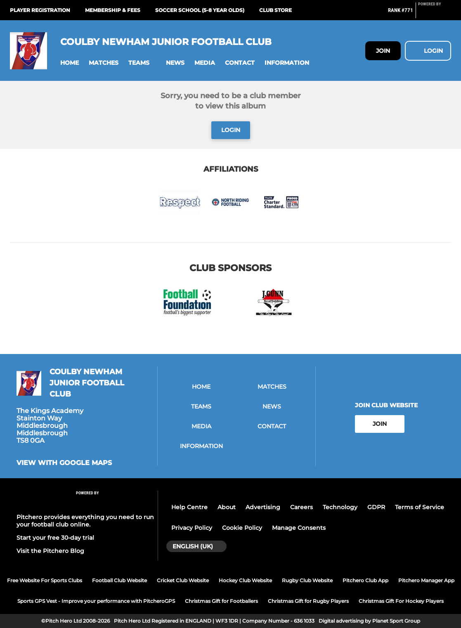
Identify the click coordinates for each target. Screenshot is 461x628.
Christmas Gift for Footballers (221, 601)
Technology (340, 507)
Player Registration (40, 10)
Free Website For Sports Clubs (44, 580)
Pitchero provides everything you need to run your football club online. (85, 520)
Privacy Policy (191, 527)
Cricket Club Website (183, 580)
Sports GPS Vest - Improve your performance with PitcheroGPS (96, 601)
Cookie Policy (242, 527)
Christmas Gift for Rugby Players (308, 601)
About (226, 507)
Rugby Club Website (307, 580)
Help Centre (189, 507)
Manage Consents (299, 527)
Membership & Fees (112, 10)
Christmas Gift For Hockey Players (401, 601)
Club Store (275, 10)
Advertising (263, 507)
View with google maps (64, 463)
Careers (301, 507)
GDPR (376, 507)
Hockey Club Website (245, 580)
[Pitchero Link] (434, 14)
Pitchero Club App (365, 580)
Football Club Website (119, 580)
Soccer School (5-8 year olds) (199, 10)
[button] (69, 63)
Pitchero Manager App (426, 580)
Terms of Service (419, 507)
